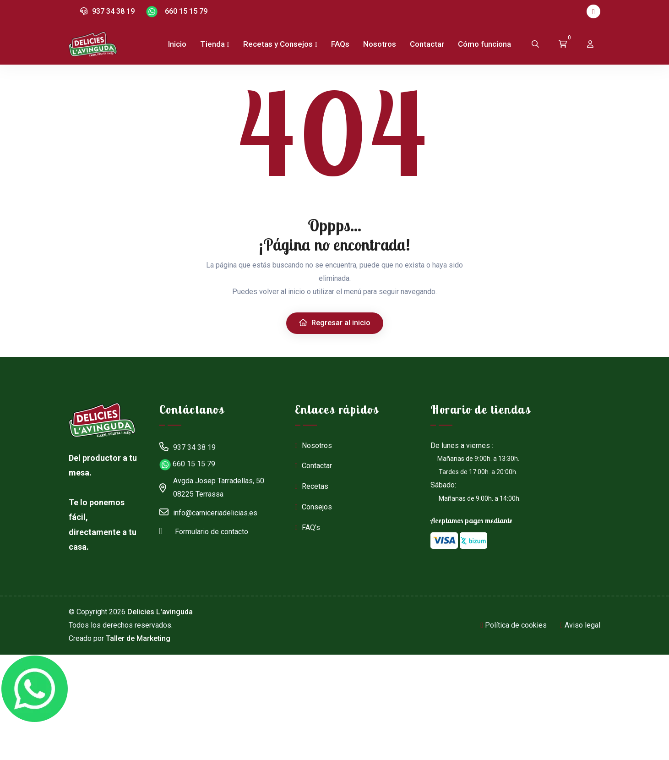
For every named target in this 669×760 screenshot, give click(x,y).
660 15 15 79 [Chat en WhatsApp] (176, 11)
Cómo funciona (484, 44)
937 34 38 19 (107, 11)
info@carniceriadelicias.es (208, 512)
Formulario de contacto (203, 530)
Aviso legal (580, 625)
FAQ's (307, 527)
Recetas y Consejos (278, 44)
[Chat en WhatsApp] (34, 689)
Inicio (177, 44)
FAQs (340, 44)
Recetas (311, 486)
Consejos (313, 507)
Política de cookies (513, 625)
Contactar (427, 44)
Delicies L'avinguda (160, 611)
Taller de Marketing (138, 638)
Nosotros (379, 44)
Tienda (212, 44)
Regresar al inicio (334, 322)
